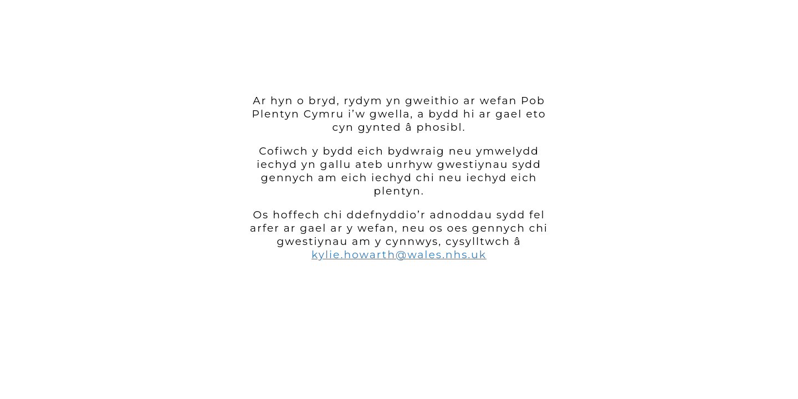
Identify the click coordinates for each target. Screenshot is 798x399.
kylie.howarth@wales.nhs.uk (399, 254)
